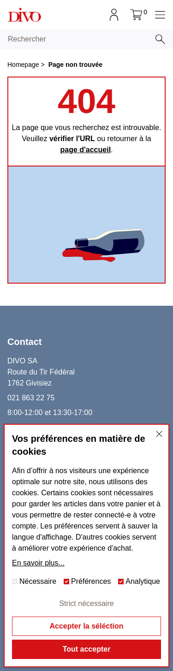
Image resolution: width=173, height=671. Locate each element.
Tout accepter (87, 649)
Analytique (139, 581)
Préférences (87, 581)
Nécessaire (34, 581)
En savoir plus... (38, 563)
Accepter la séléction (86, 626)
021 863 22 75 (30, 398)
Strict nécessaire (86, 603)
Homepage (23, 64)
